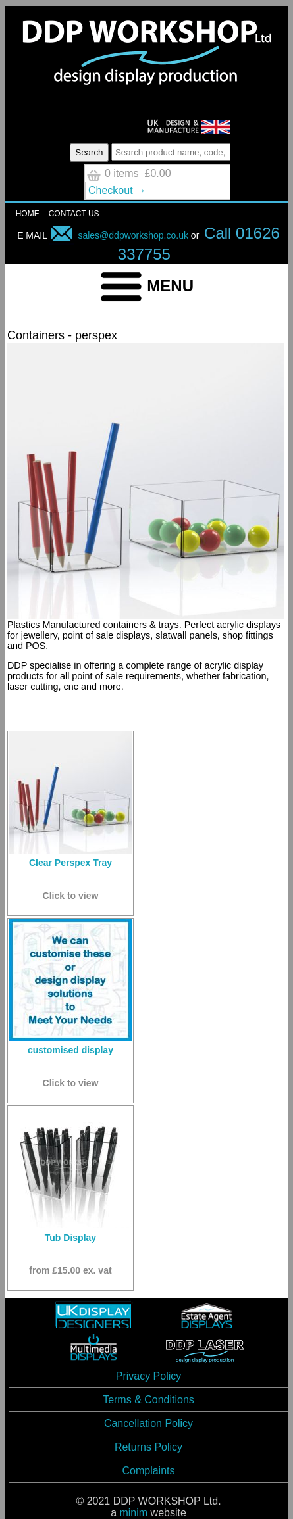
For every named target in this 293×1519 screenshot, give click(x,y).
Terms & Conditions (148, 1399)
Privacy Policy (149, 1376)
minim (133, 1512)
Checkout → (117, 190)
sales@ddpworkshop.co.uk (118, 235)
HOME (28, 213)
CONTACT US (74, 213)
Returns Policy (148, 1447)
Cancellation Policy (148, 1423)
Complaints (148, 1470)
